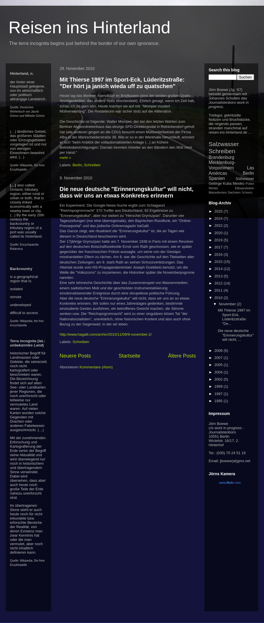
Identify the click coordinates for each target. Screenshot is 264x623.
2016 (219, 254)
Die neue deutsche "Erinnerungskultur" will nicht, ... (235, 335)
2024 (219, 218)
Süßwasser (245, 178)
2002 (219, 379)
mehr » (65, 157)
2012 (219, 283)
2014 (219, 269)
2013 (219, 276)
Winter (213, 188)
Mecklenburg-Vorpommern (222, 165)
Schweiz (247, 192)
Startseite (130, 356)
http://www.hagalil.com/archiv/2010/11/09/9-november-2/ (106, 334)
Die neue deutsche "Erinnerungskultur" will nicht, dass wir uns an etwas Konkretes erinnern (126, 192)
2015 (219, 261)
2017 (219, 247)
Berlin (77, 165)
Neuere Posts (75, 356)
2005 (219, 365)
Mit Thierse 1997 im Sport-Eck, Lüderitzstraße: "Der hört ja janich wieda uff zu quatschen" (122, 82)
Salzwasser (224, 144)
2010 (219, 298)
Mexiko (238, 183)
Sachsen (234, 192)
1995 (219, 401)
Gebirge (215, 183)
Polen (250, 183)
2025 (219, 211)
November (228, 304)
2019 (219, 240)
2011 (219, 290)
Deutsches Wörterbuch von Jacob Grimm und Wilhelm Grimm (27, 111)
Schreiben (92, 165)
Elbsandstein (244, 188)
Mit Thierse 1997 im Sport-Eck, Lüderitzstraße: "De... (234, 317)
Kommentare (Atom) (96, 367)
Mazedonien (218, 192)
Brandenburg (221, 157)
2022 (219, 225)
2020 (219, 233)
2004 (219, 372)
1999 (219, 386)
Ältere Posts (182, 356)
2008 (219, 350)
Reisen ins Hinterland (89, 27)
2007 (219, 358)
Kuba (227, 183)
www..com (230, 482)
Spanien (217, 178)
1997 (219, 394)
